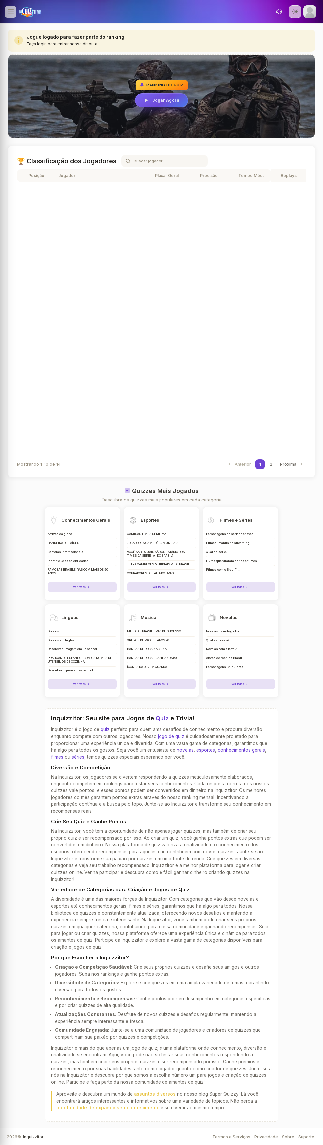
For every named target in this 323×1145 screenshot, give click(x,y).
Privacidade (266, 1135)
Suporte (306, 1135)
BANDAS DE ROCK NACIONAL (147, 648)
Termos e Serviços (231, 1135)
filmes (57, 756)
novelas (185, 749)
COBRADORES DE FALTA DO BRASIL (151, 573)
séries (78, 756)
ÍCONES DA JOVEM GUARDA (147, 666)
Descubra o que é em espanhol (70, 670)
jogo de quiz (171, 735)
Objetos (53, 631)
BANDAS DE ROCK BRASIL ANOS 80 (152, 657)
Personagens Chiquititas (224, 666)
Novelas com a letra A (221, 648)
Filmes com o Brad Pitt (222, 569)
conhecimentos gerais (241, 749)
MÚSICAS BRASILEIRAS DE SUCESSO (154, 631)
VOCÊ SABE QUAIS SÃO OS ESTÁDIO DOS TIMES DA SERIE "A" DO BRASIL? (156, 553)
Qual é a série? (217, 552)
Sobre (288, 1135)
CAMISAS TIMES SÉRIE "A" (146, 534)
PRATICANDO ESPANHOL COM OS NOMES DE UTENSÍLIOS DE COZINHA (80, 659)
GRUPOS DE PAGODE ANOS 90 (148, 640)
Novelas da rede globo (222, 631)
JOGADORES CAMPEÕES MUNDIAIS (152, 543)
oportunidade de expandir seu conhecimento (108, 1107)
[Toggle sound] (279, 11)
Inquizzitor (33, 1135)
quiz (105, 728)
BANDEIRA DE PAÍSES (63, 543)
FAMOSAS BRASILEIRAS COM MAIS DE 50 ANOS (78, 571)
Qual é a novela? (218, 640)
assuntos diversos (155, 1093)
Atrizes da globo (60, 534)
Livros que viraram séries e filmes (231, 561)
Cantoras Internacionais (65, 552)
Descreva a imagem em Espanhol (72, 648)
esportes (205, 749)
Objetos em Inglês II (62, 640)
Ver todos (82, 586)
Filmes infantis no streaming (228, 543)
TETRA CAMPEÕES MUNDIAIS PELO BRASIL (158, 564)
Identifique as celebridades (68, 561)
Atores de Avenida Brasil (224, 657)
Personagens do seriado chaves (230, 534)
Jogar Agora (161, 100)
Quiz (162, 717)
